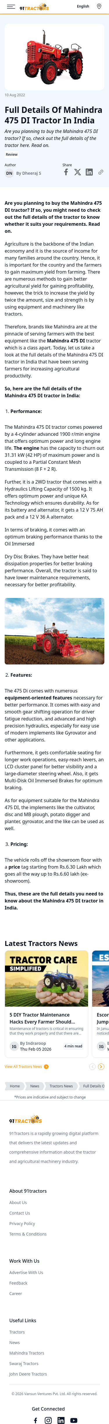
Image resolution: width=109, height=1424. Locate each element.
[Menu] (13, 6)
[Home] (34, 7)
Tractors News (61, 1086)
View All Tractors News (27, 1067)
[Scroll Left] (92, 1066)
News (34, 1086)
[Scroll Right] (101, 1066)
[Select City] (100, 6)
